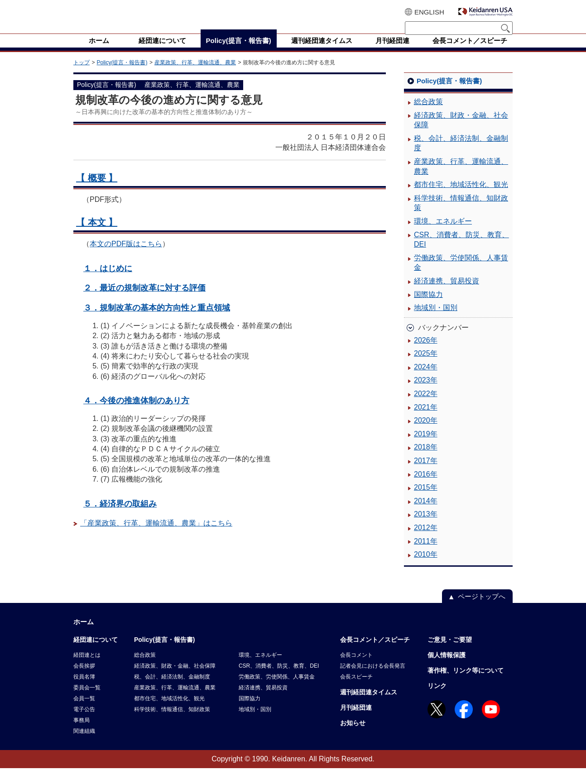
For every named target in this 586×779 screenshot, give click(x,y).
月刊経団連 (356, 718)
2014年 (425, 512)
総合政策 (428, 112)
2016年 (425, 485)
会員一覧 (84, 709)
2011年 (425, 552)
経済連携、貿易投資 (446, 292)
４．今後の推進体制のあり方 (136, 411)
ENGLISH (429, 12)
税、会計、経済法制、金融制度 (461, 154)
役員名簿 (84, 687)
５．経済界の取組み (120, 514)
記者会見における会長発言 (372, 677)
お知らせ (352, 733)
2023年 (425, 391)
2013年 (425, 525)
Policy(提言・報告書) (121, 73)
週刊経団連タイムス (368, 703)
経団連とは (87, 666)
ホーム (83, 632)
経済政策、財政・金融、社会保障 (461, 131)
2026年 (425, 351)
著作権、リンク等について (465, 681)
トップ (81, 73)
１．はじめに (107, 279)
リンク (437, 696)
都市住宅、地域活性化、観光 (461, 195)
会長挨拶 (84, 677)
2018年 (425, 458)
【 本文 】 (96, 233)
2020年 (425, 431)
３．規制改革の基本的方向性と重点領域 (156, 318)
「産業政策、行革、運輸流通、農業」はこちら (156, 534)
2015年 (425, 498)
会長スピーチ (356, 687)
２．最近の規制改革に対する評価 (144, 298)
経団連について (95, 650)
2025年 (425, 364)
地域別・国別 (435, 318)
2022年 (425, 404)
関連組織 (84, 742)
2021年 (425, 418)
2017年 (425, 471)
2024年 (425, 378)
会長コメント (356, 666)
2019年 (425, 445)
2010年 (425, 565)
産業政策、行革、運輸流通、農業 (195, 73)
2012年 (425, 538)
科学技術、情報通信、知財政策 (461, 214)
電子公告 (84, 720)
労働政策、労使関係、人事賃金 (461, 273)
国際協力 (428, 305)
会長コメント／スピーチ (375, 650)
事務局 (81, 731)
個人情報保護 (446, 665)
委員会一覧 (87, 698)
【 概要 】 (96, 189)
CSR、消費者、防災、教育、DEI (461, 250)
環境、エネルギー (443, 232)
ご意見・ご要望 (449, 650)
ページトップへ (481, 607)
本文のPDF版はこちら (126, 254)
